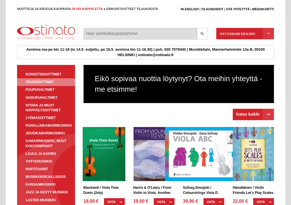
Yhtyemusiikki (39, 161)
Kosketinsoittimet (43, 74)
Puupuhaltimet (40, 90)
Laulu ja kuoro (41, 154)
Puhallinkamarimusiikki (49, 126)
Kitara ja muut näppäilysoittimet (43, 107)
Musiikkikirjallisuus (46, 177)
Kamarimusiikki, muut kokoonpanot (46, 143)
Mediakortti (263, 9)
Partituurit (37, 169)
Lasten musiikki (40, 200)
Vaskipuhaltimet (41, 98)
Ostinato (42, 39)
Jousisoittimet (40, 82)
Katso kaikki (247, 114)
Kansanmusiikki (40, 184)
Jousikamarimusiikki (45, 133)
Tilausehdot (212, 9)
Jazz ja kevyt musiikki (47, 192)
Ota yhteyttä (238, 9)
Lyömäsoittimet (41, 118)
